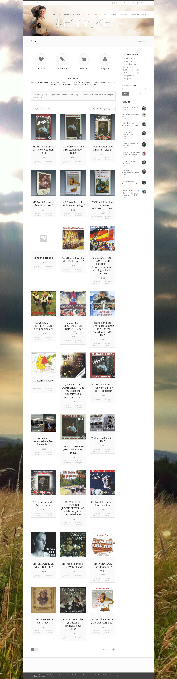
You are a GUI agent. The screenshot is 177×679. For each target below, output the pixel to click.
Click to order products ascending (49, 109)
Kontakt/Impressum (138, 14)
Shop (144, 41)
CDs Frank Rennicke (130, 64)
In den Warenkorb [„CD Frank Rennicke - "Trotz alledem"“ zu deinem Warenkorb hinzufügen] (97, 514)
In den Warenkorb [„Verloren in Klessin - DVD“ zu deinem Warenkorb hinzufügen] (97, 450)
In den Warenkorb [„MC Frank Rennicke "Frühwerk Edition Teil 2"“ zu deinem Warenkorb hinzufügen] (67, 162)
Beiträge (114, 14)
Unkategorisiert (128, 61)
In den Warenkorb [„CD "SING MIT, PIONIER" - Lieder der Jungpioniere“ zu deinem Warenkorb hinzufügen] (37, 338)
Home (139, 41)
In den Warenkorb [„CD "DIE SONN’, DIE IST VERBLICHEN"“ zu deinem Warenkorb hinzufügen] (37, 576)
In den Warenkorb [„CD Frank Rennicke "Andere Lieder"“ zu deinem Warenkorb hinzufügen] (37, 514)
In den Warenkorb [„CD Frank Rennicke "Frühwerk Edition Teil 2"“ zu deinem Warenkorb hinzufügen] (67, 462)
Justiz (105, 14)
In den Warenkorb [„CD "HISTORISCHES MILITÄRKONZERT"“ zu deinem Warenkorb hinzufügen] (67, 270)
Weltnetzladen (94, 14)
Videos (124, 14)
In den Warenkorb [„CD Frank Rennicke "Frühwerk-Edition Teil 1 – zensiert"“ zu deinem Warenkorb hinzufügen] (97, 400)
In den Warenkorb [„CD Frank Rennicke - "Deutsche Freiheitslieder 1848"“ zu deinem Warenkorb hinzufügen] (67, 638)
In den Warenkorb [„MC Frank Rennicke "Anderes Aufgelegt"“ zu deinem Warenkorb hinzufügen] (67, 214)
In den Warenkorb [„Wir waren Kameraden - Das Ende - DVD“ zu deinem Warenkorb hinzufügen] (37, 453)
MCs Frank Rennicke (130, 73)
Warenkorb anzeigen (106, 95)
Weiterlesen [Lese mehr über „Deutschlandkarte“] (37, 389)
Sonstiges (126, 79)
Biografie (80, 14)
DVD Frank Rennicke (130, 70)
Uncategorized (128, 58)
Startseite (56, 14)
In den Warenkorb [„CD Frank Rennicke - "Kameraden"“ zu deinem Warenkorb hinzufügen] (37, 631)
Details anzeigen (49, 162)
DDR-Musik (127, 67)
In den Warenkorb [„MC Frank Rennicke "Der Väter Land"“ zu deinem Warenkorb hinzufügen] (37, 214)
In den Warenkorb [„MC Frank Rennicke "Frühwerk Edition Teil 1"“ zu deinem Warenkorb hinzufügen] (37, 162)
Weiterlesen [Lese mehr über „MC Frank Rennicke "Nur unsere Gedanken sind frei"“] (97, 216)
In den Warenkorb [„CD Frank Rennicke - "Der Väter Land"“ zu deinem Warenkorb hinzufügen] (67, 576)
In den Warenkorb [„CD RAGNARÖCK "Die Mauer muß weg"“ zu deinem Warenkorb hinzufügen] (97, 579)
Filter (125, 93)
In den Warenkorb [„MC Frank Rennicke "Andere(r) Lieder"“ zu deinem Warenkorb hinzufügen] (97, 159)
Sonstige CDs (127, 76)
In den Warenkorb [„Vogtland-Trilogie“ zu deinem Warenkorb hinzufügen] (37, 267)
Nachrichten (68, 14)
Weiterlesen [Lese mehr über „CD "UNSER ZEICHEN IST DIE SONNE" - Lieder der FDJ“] (67, 340)
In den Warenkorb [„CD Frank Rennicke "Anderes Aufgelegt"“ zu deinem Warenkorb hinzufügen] (97, 631)
